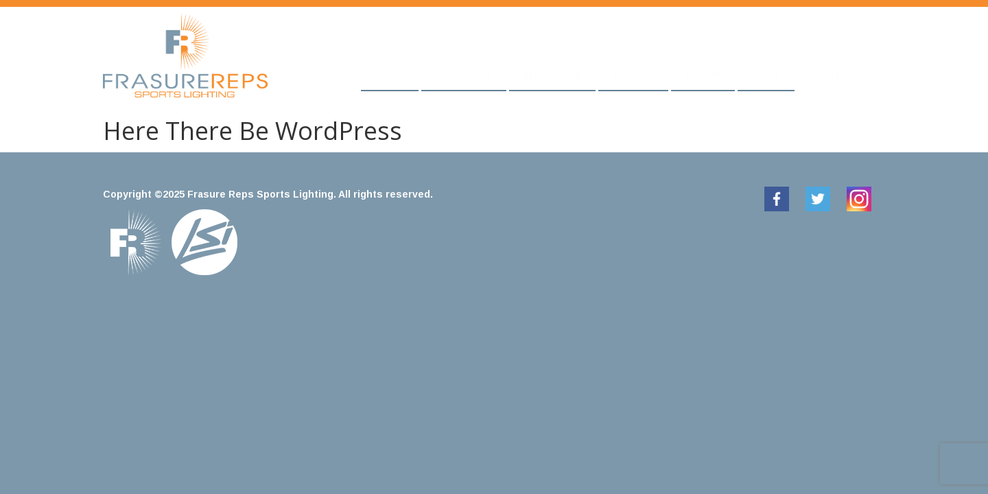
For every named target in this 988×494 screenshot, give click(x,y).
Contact (836, 75)
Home (390, 75)
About (703, 75)
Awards (633, 75)
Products (464, 75)
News (766, 75)
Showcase (552, 75)
